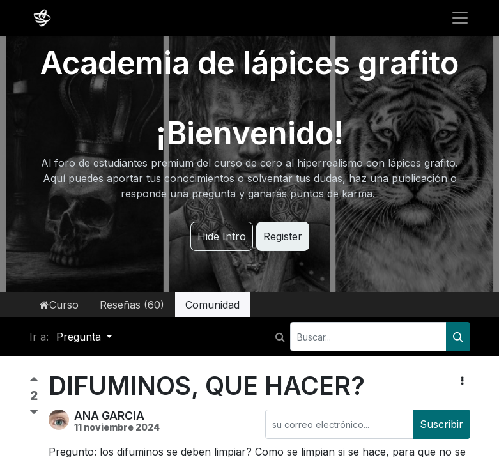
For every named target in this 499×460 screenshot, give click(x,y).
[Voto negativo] (33, 412)
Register (282, 236)
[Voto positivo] (33, 382)
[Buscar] (458, 336)
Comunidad (212, 304)
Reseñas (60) (132, 304)
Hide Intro (221, 236)
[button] (462, 380)
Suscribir (441, 424)
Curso (59, 304)
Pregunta (80, 336)
